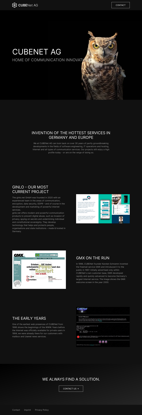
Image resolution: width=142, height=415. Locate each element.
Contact (121, 5)
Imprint (27, 410)
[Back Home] (25, 5)
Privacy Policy (42, 410)
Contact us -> (71, 388)
